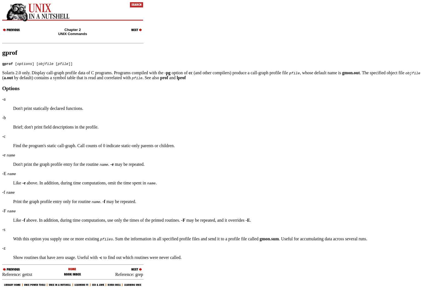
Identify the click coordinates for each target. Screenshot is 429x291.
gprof (10, 52)
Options (10, 89)
